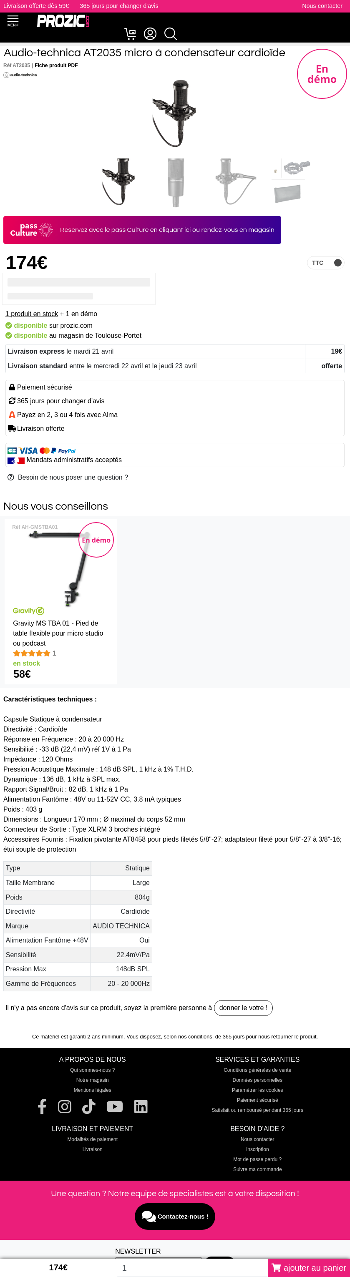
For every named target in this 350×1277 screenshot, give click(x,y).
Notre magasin (92, 1080)
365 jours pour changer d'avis (119, 6)
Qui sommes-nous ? (92, 1070)
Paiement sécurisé (257, 1100)
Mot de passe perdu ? (257, 1159)
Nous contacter (322, 6)
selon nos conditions (188, 1036)
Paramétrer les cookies (257, 1090)
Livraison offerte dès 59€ (36, 6)
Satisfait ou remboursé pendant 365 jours (257, 1110)
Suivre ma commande (257, 1169)
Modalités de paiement (92, 1139)
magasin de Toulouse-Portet (99, 335)
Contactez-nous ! (175, 1216)
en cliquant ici (170, 229)
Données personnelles (257, 1080)
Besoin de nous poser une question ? (68, 477)
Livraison (93, 1149)
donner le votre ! (243, 1007)
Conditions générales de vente (257, 1070)
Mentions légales (92, 1090)
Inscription (257, 1149)
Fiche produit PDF (56, 65)
